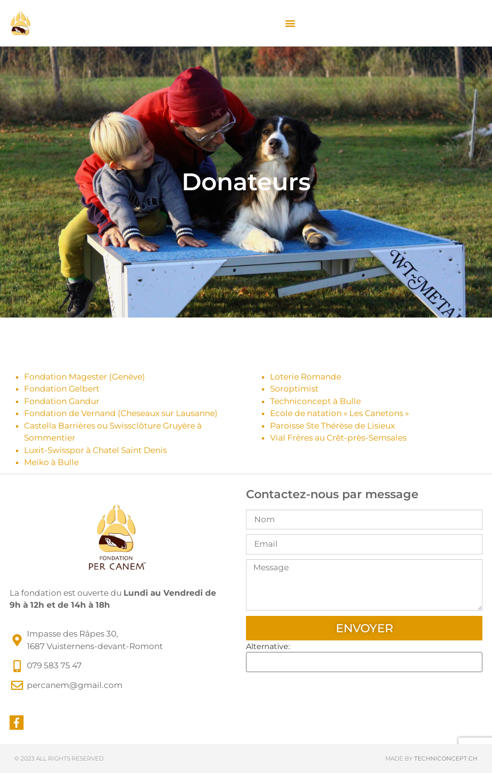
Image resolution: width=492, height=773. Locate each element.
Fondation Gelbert (61, 388)
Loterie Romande (305, 376)
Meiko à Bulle (51, 462)
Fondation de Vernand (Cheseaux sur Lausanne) (121, 413)
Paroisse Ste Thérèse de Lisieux (332, 425)
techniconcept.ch (446, 758)
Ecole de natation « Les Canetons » (339, 413)
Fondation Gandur (61, 401)
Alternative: (268, 646)
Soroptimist (294, 388)
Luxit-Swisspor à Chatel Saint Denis (95, 450)
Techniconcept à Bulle (315, 401)
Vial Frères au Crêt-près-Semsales (338, 437)
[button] (290, 23)
